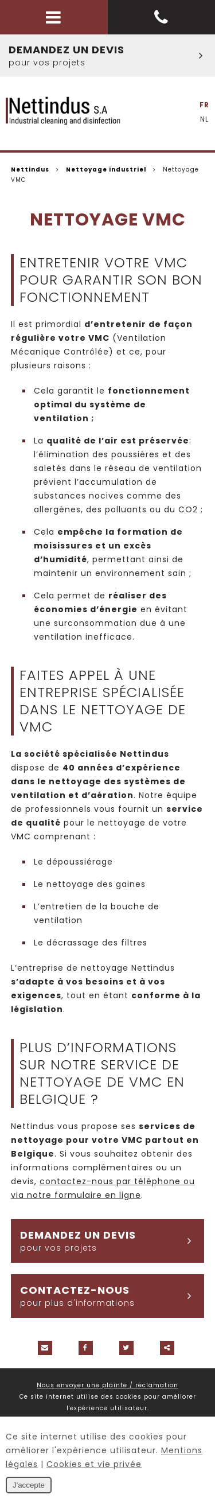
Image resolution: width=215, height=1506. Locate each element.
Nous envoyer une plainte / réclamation (107, 1385)
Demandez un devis (112, 55)
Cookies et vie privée (94, 1464)
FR (204, 105)
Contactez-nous (112, 1296)
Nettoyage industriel (106, 169)
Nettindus (30, 169)
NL (204, 119)
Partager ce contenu (167, 1348)
